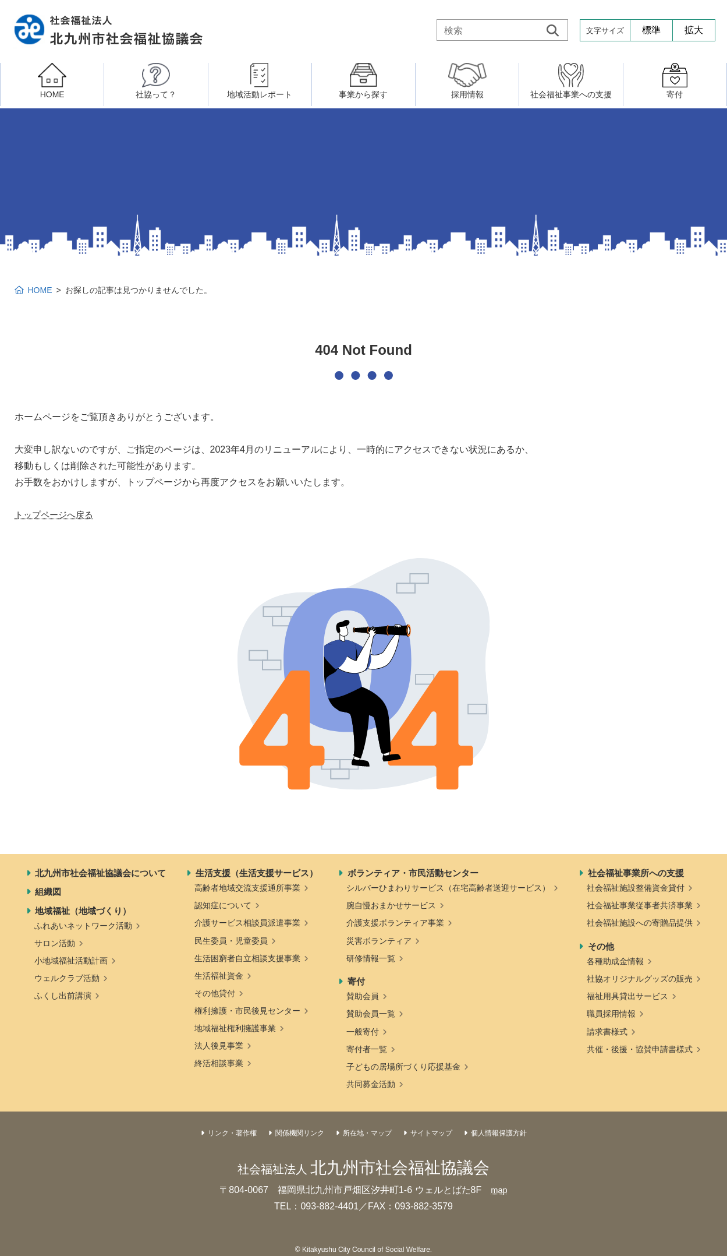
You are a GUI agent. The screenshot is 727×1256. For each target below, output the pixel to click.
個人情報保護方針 (499, 1133)
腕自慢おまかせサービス (391, 905)
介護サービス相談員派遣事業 (247, 922)
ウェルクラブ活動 (67, 978)
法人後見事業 (218, 1045)
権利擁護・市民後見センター (247, 1010)
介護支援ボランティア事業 (395, 922)
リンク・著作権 (232, 1133)
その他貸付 (214, 993)
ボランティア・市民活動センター (412, 873)
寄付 (356, 981)
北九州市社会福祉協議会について (100, 873)
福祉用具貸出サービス (627, 996)
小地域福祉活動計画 (71, 960)
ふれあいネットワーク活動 (83, 925)
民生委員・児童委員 (231, 940)
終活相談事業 (218, 1063)
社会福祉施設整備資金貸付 (636, 887)
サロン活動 (54, 943)
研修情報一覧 (370, 958)
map (499, 1190)
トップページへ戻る (56, 515)
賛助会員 (362, 996)
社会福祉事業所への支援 (636, 873)
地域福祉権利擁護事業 (235, 1028)
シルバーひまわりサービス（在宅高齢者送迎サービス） (448, 887)
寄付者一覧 (366, 1049)
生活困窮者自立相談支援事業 (247, 958)
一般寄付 (362, 1031)
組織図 (48, 892)
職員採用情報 (611, 1013)
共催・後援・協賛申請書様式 (640, 1049)
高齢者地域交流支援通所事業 (247, 887)
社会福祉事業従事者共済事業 (640, 905)
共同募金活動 (370, 1084)
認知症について (222, 905)
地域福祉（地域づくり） (83, 911)
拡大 (694, 30)
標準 (651, 30)
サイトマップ (431, 1133)
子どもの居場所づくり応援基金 (403, 1066)
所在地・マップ (367, 1133)
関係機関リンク (299, 1133)
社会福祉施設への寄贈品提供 (640, 922)
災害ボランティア (379, 940)
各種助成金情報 (615, 961)
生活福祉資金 (218, 975)
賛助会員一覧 (370, 1013)
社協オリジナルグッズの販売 (640, 978)
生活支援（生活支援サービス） (257, 873)
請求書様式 (607, 1031)
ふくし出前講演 (62, 995)
